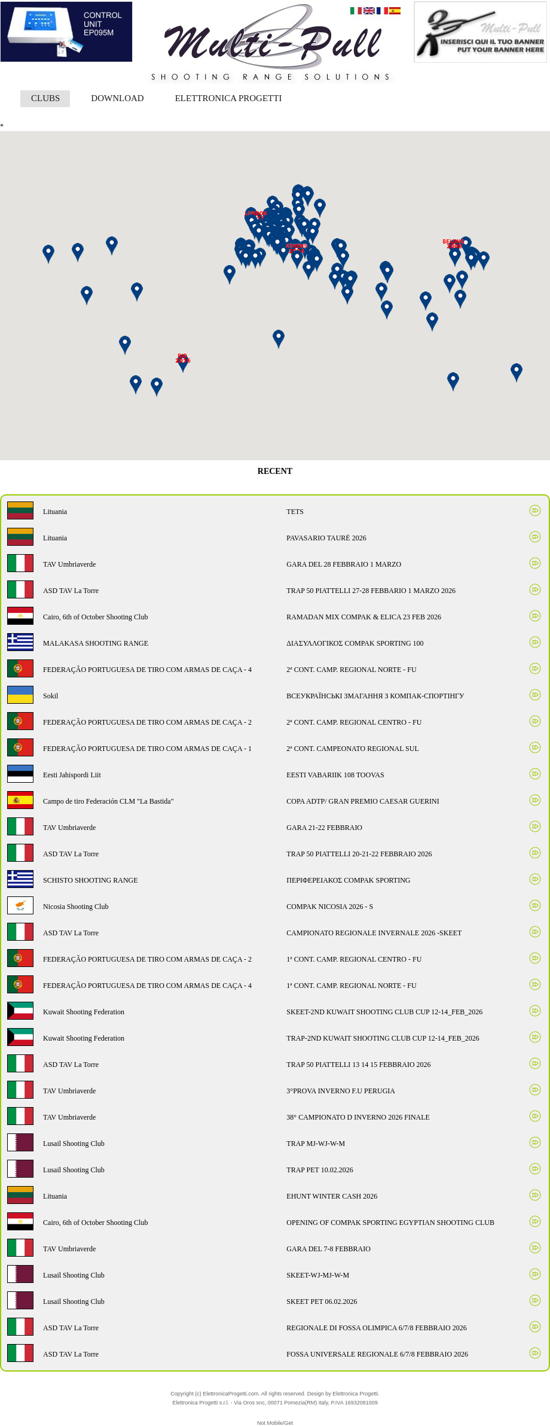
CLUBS (45, 98)
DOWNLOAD (117, 98)
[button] (350, 282)
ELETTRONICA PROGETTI (228, 98)
